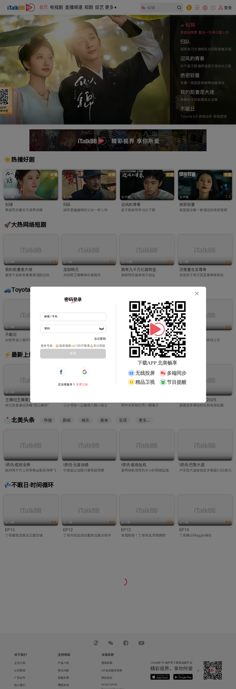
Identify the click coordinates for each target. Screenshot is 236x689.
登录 (73, 353)
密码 (47, 328)
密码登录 (73, 299)
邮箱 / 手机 (50, 316)
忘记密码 (100, 339)
